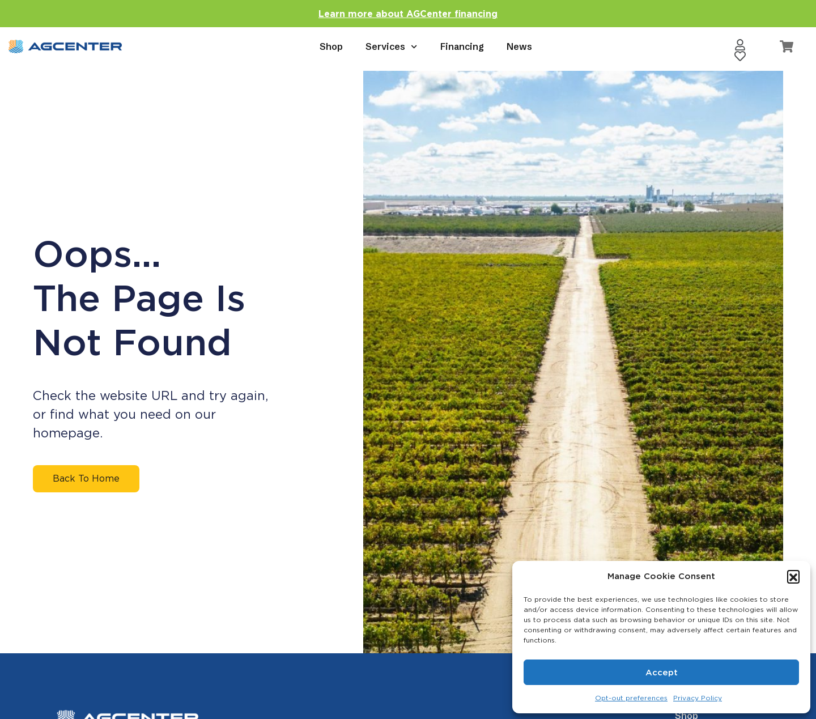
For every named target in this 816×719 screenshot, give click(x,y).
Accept (661, 672)
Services (391, 47)
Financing (462, 46)
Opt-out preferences (631, 698)
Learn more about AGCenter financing (408, 13)
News (519, 46)
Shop (331, 46)
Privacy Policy (697, 698)
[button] (793, 576)
